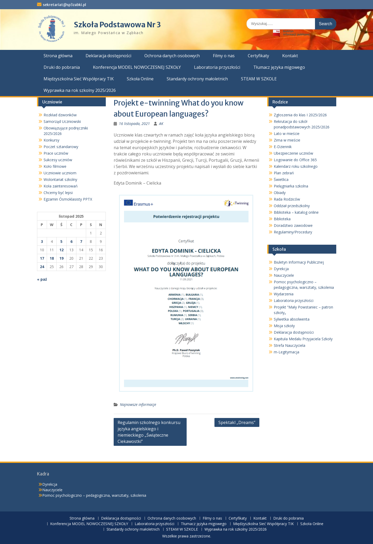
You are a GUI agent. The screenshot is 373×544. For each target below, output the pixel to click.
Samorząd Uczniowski (62, 121)
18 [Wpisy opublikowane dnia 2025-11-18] (52, 258)
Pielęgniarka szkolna (291, 186)
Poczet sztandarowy (61, 146)
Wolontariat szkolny (60, 179)
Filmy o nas (224, 56)
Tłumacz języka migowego (279, 67)
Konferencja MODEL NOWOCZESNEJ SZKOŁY (137, 67)
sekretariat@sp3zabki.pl (64, 4)
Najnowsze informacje (138, 404)
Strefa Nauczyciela (289, 345)
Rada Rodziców (287, 199)
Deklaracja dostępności (108, 56)
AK (161, 123)
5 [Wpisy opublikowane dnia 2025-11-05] (61, 241)
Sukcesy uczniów (58, 159)
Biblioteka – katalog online (296, 212)
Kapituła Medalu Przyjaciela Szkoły (303, 338)
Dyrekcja (281, 268)
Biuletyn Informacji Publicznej (299, 262)
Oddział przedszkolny (292, 205)
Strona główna (58, 56)
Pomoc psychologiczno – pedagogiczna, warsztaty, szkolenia (94, 495)
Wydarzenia (283, 293)
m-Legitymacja (286, 351)
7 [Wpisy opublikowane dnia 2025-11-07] (81, 241)
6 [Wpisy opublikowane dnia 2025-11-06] (71, 241)
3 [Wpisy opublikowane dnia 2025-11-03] (42, 241)
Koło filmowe (55, 166)
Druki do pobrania (62, 67)
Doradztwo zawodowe (293, 225)
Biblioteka (282, 218)
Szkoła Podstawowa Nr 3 (117, 24)
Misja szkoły (284, 325)
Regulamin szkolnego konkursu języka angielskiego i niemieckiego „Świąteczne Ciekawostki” (149, 432)
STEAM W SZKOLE (259, 79)
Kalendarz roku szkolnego (296, 166)
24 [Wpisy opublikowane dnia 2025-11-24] (42, 266)
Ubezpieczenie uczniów (293, 153)
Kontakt (290, 56)
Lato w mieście (287, 133)
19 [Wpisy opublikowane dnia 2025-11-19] (61, 258)
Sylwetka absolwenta (291, 319)
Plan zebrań (284, 172)
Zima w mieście (287, 140)
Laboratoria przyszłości (217, 67)
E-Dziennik (283, 146)
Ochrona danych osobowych (172, 56)
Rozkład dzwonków (60, 114)
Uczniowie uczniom (60, 172)
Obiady (280, 192)
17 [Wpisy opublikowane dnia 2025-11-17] (42, 258)
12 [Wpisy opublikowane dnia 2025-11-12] (61, 249)
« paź (42, 279)
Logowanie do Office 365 (295, 159)
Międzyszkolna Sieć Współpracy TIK (79, 79)
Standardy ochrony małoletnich (197, 79)
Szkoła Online (140, 79)
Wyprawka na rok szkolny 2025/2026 (80, 90)
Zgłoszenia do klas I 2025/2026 (300, 114)
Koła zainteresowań (61, 186)
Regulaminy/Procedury (293, 231)
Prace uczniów (56, 153)
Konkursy (51, 140)
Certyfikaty (258, 56)
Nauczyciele (284, 275)
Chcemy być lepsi (58, 192)
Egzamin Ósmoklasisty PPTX (68, 199)
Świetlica (281, 179)
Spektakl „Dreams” (236, 422)
